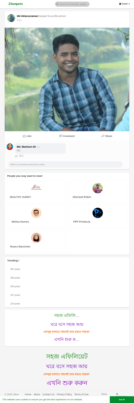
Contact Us (48, 394)
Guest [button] (124, 3)
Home (28, 394)
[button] (72, 4)
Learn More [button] (89, 399)
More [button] (104, 395)
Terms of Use (81, 394)
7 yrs (19, 20)
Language (121, 395)
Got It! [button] (122, 399)
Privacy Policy (64, 394)
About (37, 394)
